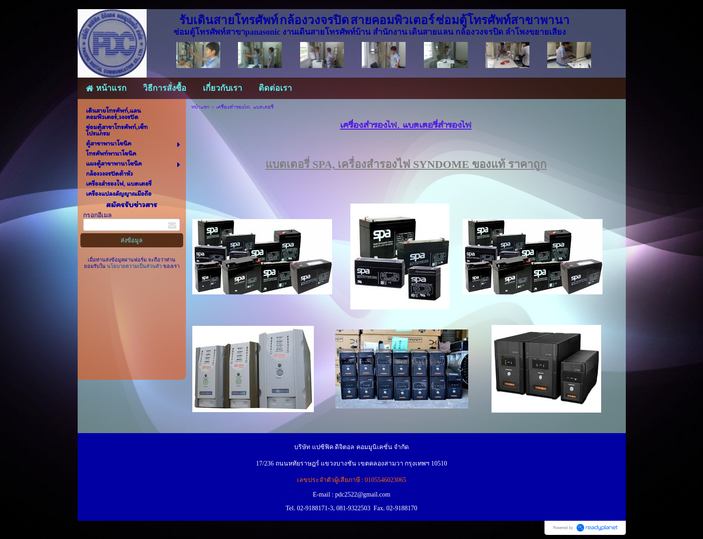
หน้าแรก (200, 107)
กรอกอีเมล (97, 215)
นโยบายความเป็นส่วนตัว (134, 266)
